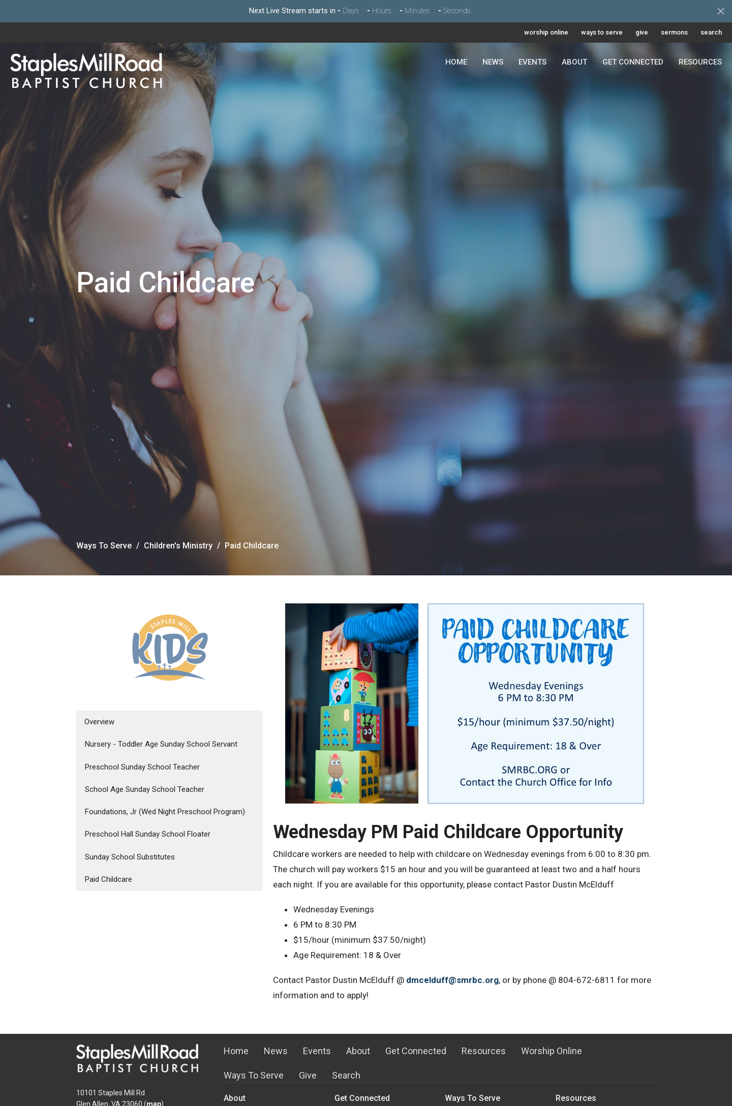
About (574, 62)
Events (532, 62)
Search (346, 1075)
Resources (700, 62)
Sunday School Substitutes (130, 857)
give (641, 32)
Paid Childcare (108, 879)
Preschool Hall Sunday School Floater (147, 834)
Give (308, 1075)
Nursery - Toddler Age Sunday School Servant (161, 744)
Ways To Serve (104, 545)
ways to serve (602, 32)
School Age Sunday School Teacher (144, 789)
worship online (546, 32)
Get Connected (632, 62)
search (711, 32)
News (492, 62)
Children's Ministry (178, 545)
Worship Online (551, 1051)
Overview (99, 721)
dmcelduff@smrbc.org (452, 980)
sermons (674, 32)
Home (456, 62)
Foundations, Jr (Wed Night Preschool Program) (165, 811)
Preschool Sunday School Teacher (142, 767)
